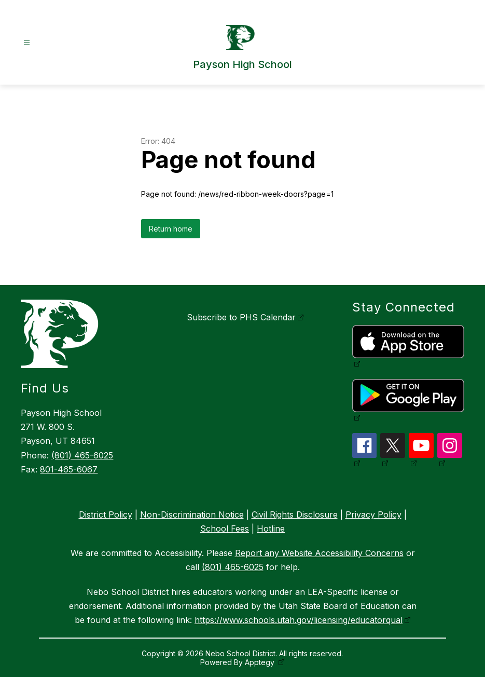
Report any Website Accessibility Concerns (319, 553)
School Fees (224, 528)
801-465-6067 (69, 469)
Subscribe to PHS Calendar (241, 317)
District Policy (105, 514)
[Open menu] (27, 43)
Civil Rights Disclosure (295, 514)
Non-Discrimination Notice (192, 514)
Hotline (271, 528)
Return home (170, 228)
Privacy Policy (373, 514)
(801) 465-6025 (82, 455)
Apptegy (260, 662)
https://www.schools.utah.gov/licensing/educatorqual (299, 620)
